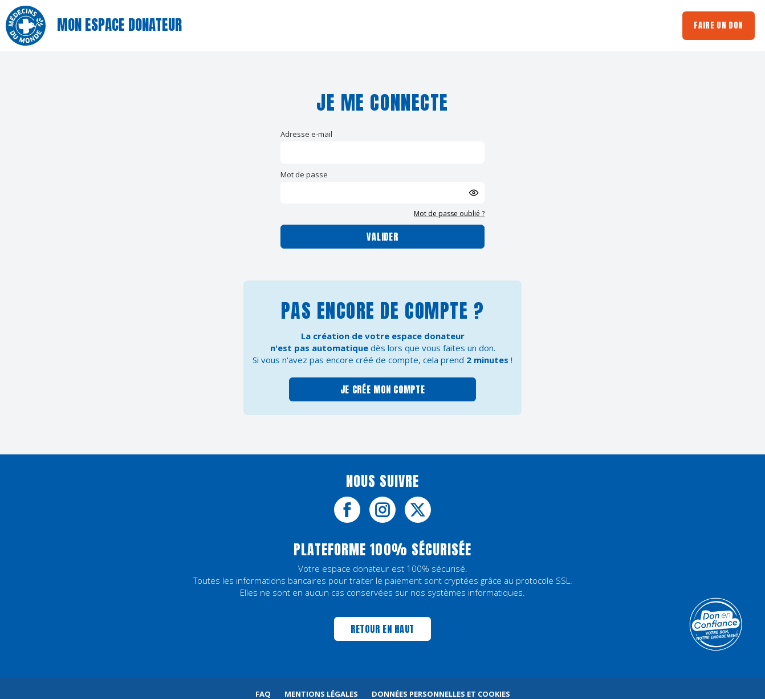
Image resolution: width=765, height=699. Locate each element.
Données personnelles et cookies (441, 694)
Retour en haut (382, 629)
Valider (382, 236)
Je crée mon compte (382, 389)
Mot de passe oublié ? (449, 213)
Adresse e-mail (306, 134)
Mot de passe (304, 174)
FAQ (263, 694)
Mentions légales (321, 694)
